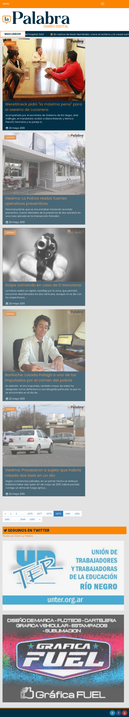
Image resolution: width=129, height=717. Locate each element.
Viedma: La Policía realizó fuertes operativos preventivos (36, 199)
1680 (67, 513)
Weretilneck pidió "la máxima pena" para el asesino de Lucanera (43, 107)
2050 (32, 519)
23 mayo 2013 (15, 128)
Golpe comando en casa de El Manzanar (43, 283)
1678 (48, 513)
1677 (39, 513)
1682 (7, 519)
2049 (22, 519)
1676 (30, 513)
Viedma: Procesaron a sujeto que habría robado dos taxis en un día (43, 471)
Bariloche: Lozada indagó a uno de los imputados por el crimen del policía (40, 375)
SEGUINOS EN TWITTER (26, 530)
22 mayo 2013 (15, 397)
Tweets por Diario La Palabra (18, 536)
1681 (77, 513)
